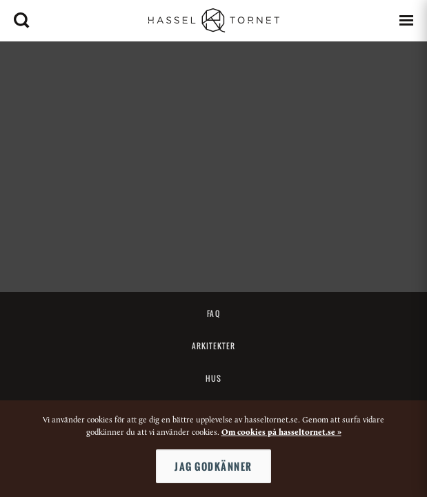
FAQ (213, 313)
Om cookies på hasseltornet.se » (281, 433)
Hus (213, 378)
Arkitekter (214, 345)
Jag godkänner (213, 466)
